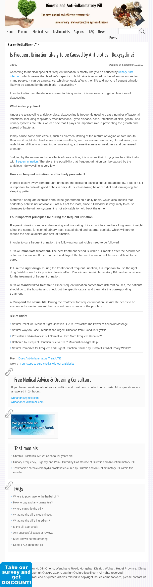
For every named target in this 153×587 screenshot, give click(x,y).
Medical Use (40, 32)
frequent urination (27, 161)
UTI (35, 45)
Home (10, 32)
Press (113, 38)
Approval (79, 32)
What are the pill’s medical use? (32, 514)
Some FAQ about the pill (28, 544)
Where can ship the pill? (28, 508)
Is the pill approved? (25, 526)
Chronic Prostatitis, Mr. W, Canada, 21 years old (43, 456)
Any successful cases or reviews (33, 532)
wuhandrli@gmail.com (25, 397)
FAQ (91, 32)
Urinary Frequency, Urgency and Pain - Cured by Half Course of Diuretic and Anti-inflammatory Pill (73, 462)
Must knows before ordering (30, 538)
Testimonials (61, 32)
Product (23, 32)
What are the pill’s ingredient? (31, 520)
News (101, 32)
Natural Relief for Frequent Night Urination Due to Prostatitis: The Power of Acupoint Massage (70, 324)
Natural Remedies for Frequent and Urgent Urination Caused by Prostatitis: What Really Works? (71, 348)
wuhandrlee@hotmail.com (27, 402)
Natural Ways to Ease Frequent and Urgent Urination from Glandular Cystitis (59, 330)
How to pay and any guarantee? (33, 502)
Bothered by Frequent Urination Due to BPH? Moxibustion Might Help (55, 342)
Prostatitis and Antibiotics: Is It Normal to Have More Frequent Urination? (57, 336)
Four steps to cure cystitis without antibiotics (47, 363)
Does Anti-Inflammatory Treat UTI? (40, 358)
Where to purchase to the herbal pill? (36, 496)
